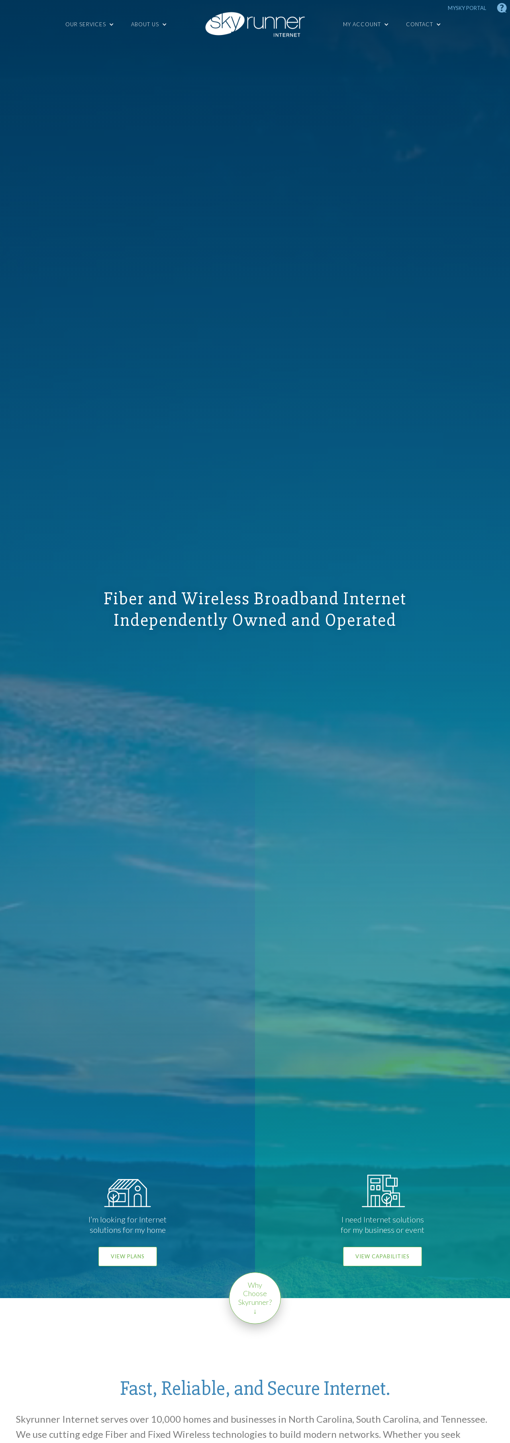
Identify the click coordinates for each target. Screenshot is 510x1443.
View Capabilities (382, 1256)
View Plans (128, 1256)
